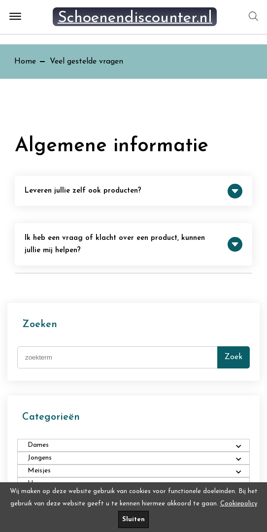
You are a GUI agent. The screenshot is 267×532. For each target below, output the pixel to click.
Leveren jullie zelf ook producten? (133, 191)
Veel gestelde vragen (86, 62)
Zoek (233, 357)
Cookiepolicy (238, 503)
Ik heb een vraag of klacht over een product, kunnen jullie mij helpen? (133, 244)
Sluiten (133, 519)
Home (25, 62)
